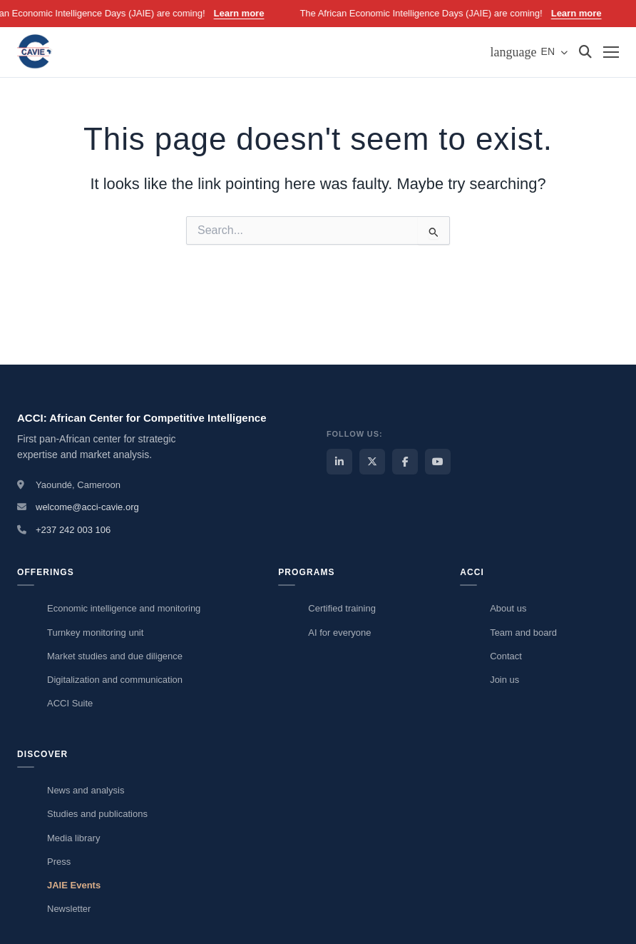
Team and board (523, 632)
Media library (73, 838)
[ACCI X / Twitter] (372, 461)
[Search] (585, 52)
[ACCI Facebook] (405, 461)
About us (508, 608)
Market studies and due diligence (115, 656)
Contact (506, 656)
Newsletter (69, 908)
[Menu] (611, 52)
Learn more (249, 13)
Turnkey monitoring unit (95, 632)
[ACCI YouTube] (438, 461)
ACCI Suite (70, 703)
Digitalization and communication (115, 679)
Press (59, 861)
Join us (504, 679)
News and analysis (85, 790)
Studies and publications (97, 813)
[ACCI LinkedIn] (339, 461)
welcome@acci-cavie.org (87, 507)
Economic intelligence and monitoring (123, 608)
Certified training (342, 608)
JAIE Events (74, 885)
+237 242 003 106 (73, 529)
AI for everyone (339, 632)
